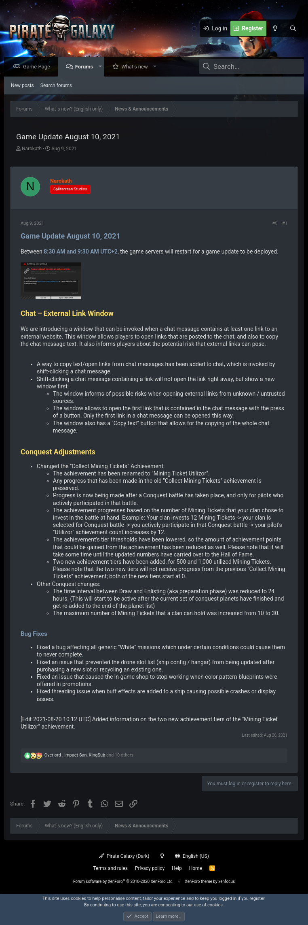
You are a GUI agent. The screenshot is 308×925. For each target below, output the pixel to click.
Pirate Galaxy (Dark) (124, 856)
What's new (136, 67)
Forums (86, 67)
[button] (102, 67)
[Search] (293, 28)
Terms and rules (110, 868)
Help (177, 868)
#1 (284, 223)
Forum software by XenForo (123, 881)
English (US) (192, 856)
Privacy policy (150, 868)
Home (195, 868)
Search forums (56, 86)
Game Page (38, 67)
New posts (22, 86)
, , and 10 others (88, 755)
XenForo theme (198, 881)
